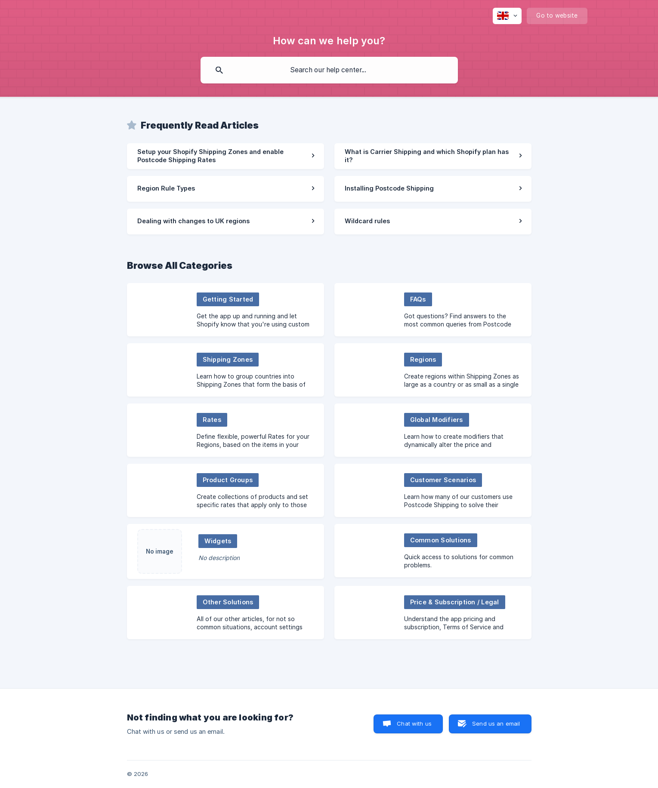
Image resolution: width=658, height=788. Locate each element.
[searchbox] (329, 70)
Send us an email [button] (496, 723)
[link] (225, 156)
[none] (507, 16)
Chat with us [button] (414, 723)
